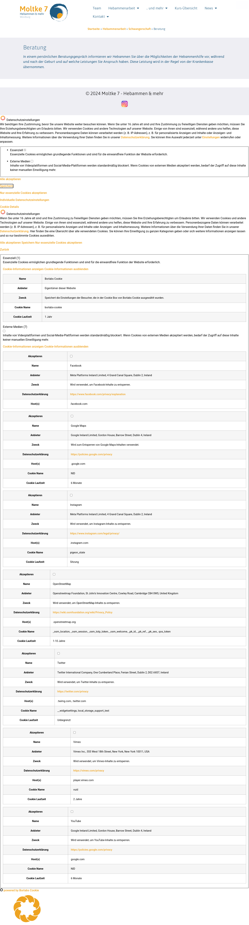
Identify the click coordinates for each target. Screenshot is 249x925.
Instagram (76, 505)
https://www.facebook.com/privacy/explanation (97, 394)
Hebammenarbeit (123, 6)
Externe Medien (21, 161)
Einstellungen (211, 137)
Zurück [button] (4, 249)
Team (97, 7)
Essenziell (18, 150)
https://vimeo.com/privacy (88, 770)
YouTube (76, 821)
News (211, 6)
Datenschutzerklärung (135, 137)
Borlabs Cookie (53, 279)
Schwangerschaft (140, 28)
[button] (45, 269)
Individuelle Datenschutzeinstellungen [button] (24, 200)
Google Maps (78, 426)
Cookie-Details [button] (9, 207)
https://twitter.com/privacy (72, 691)
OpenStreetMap (62, 584)
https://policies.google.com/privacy (91, 454)
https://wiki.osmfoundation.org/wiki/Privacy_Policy (82, 612)
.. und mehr (157, 6)
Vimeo (77, 742)
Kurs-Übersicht (186, 7)
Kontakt (101, 14)
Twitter (61, 663)
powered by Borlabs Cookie (19, 890)
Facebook (75, 366)
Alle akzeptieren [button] (10, 179)
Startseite (94, 28)
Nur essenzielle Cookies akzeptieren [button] (23, 193)
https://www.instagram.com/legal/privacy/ (95, 533)
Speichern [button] (6, 186)
